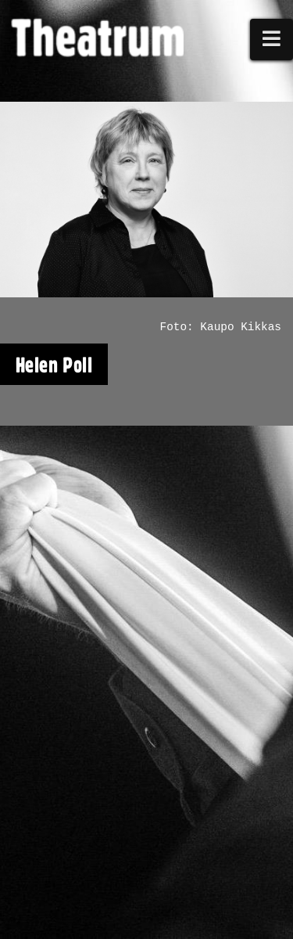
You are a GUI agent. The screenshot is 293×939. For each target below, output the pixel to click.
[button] (272, 39)
